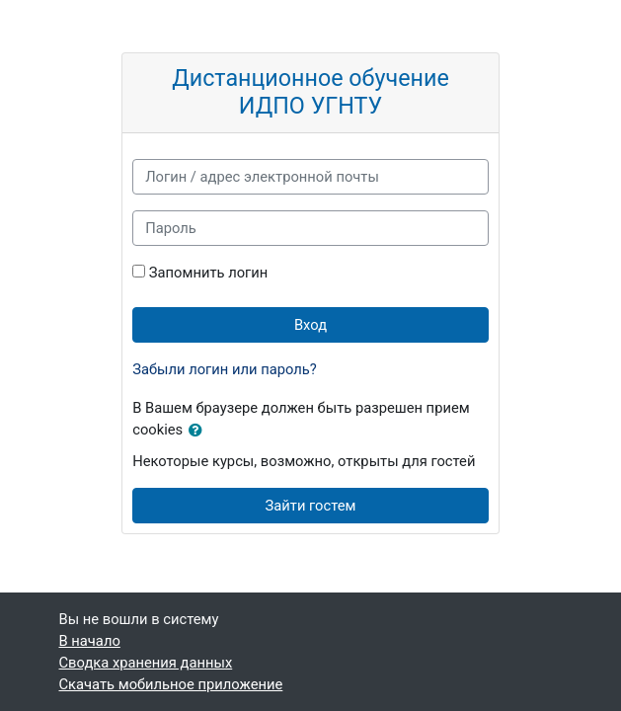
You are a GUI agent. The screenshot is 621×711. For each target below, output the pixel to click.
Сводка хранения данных (146, 663)
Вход (310, 325)
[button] (199, 430)
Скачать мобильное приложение (171, 684)
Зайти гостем (311, 505)
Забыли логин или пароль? (224, 369)
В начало (89, 641)
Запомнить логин (208, 272)
